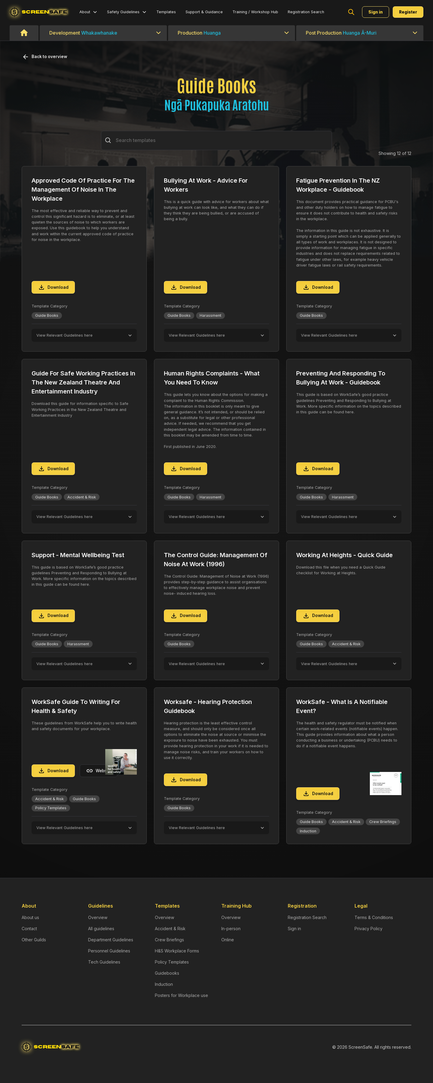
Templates (166, 12)
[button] (88, 12)
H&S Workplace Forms (177, 950)
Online (227, 939)
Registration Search (306, 12)
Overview (97, 917)
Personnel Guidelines (109, 950)
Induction (164, 984)
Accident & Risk (170, 928)
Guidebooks (167, 973)
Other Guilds (34, 939)
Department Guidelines (110, 939)
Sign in (294, 928)
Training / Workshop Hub (255, 12)
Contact (29, 928)
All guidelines (101, 928)
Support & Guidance (204, 12)
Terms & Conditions (374, 917)
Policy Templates (172, 961)
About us (30, 917)
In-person (231, 928)
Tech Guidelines (104, 961)
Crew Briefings (169, 939)
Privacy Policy (368, 928)
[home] (38, 12)
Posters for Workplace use (181, 995)
